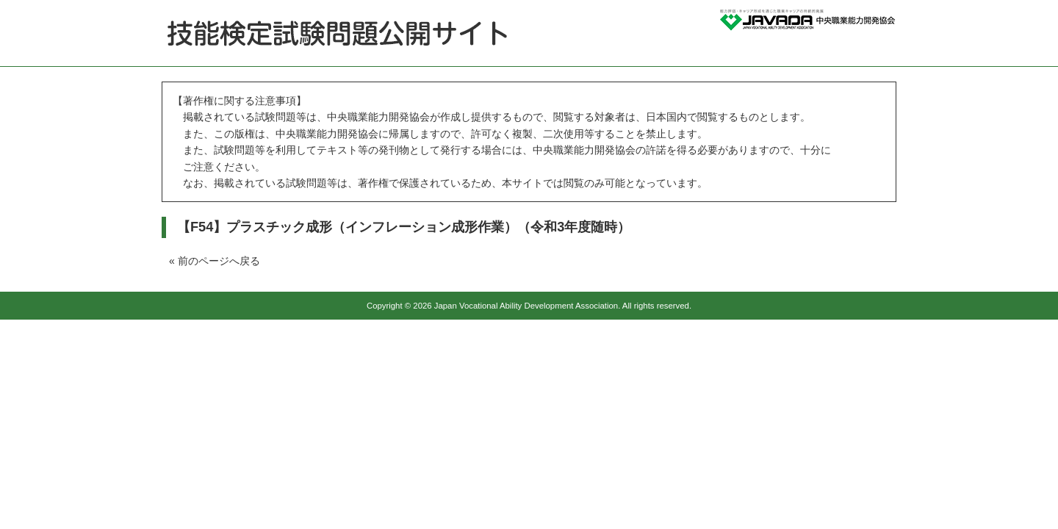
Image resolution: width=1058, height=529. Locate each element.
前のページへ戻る (219, 261)
